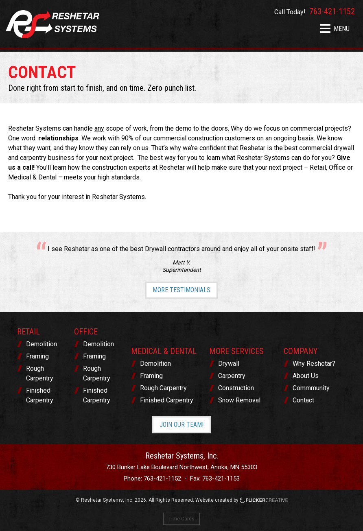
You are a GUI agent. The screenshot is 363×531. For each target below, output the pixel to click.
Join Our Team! (181, 424)
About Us (306, 376)
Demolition (41, 344)
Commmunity (311, 388)
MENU (335, 29)
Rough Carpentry (39, 373)
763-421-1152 (162, 478)
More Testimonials (181, 290)
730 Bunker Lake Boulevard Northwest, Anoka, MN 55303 (181, 467)
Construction (236, 388)
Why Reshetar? (314, 363)
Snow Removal (239, 400)
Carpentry (231, 376)
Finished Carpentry (39, 395)
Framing (37, 356)
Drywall (228, 363)
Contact (303, 400)
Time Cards (181, 519)
